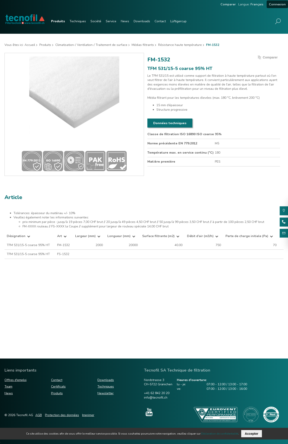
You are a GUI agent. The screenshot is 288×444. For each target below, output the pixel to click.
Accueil (30, 45)
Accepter (251, 433)
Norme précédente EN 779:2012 (172, 143)
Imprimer (88, 415)
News (125, 21)
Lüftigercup (178, 21)
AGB (38, 415)
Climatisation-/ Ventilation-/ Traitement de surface (91, 45)
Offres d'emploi (15, 380)
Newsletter (105, 393)
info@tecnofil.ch (155, 397)
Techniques (78, 21)
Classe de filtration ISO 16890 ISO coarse (180, 134)
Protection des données (62, 415)
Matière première (161, 161)
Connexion (277, 4)
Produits (58, 21)
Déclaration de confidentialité (219, 433)
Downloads (142, 21)
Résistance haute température (180, 45)
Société (95, 21)
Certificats (58, 386)
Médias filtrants (143, 45)
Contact (160, 21)
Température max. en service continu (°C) (180, 152)
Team (8, 386)
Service (111, 21)
